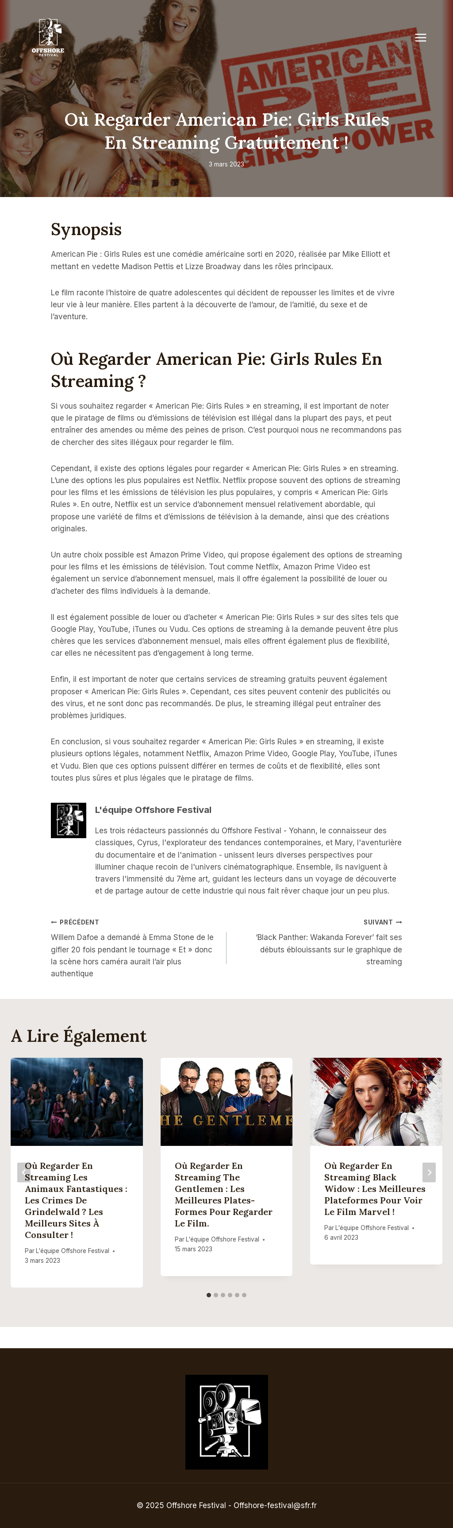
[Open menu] (425, 37)
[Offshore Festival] (48, 37)
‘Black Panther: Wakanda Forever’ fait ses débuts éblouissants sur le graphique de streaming (318, 941)
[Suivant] (429, 1173)
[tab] (209, 1295)
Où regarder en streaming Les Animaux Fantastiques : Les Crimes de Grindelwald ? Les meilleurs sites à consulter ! (76, 1200)
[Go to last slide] (24, 1173)
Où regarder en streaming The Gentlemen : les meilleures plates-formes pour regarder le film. (224, 1194)
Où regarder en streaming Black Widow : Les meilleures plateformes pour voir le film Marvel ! (375, 1188)
